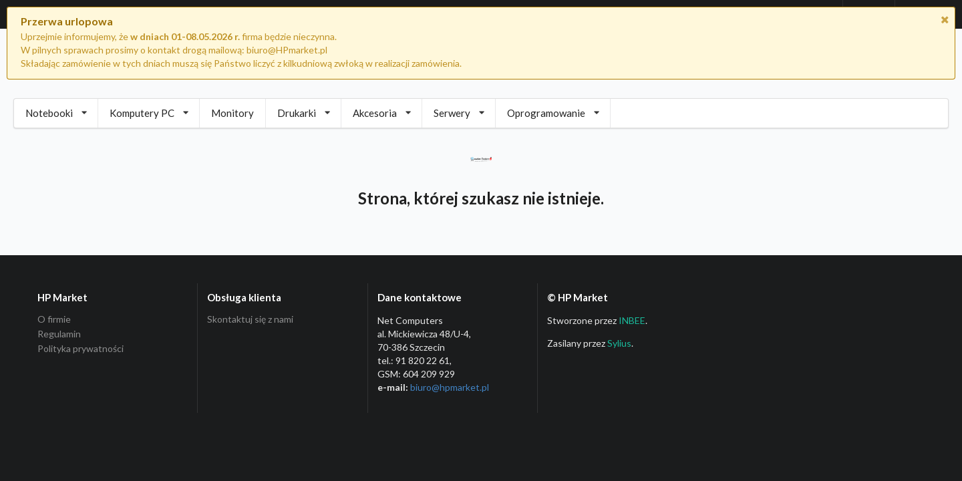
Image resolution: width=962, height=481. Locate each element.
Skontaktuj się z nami (250, 319)
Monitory (232, 113)
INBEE (632, 320)
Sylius (619, 343)
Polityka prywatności (80, 348)
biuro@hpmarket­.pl (449, 387)
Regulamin (59, 333)
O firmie (54, 319)
